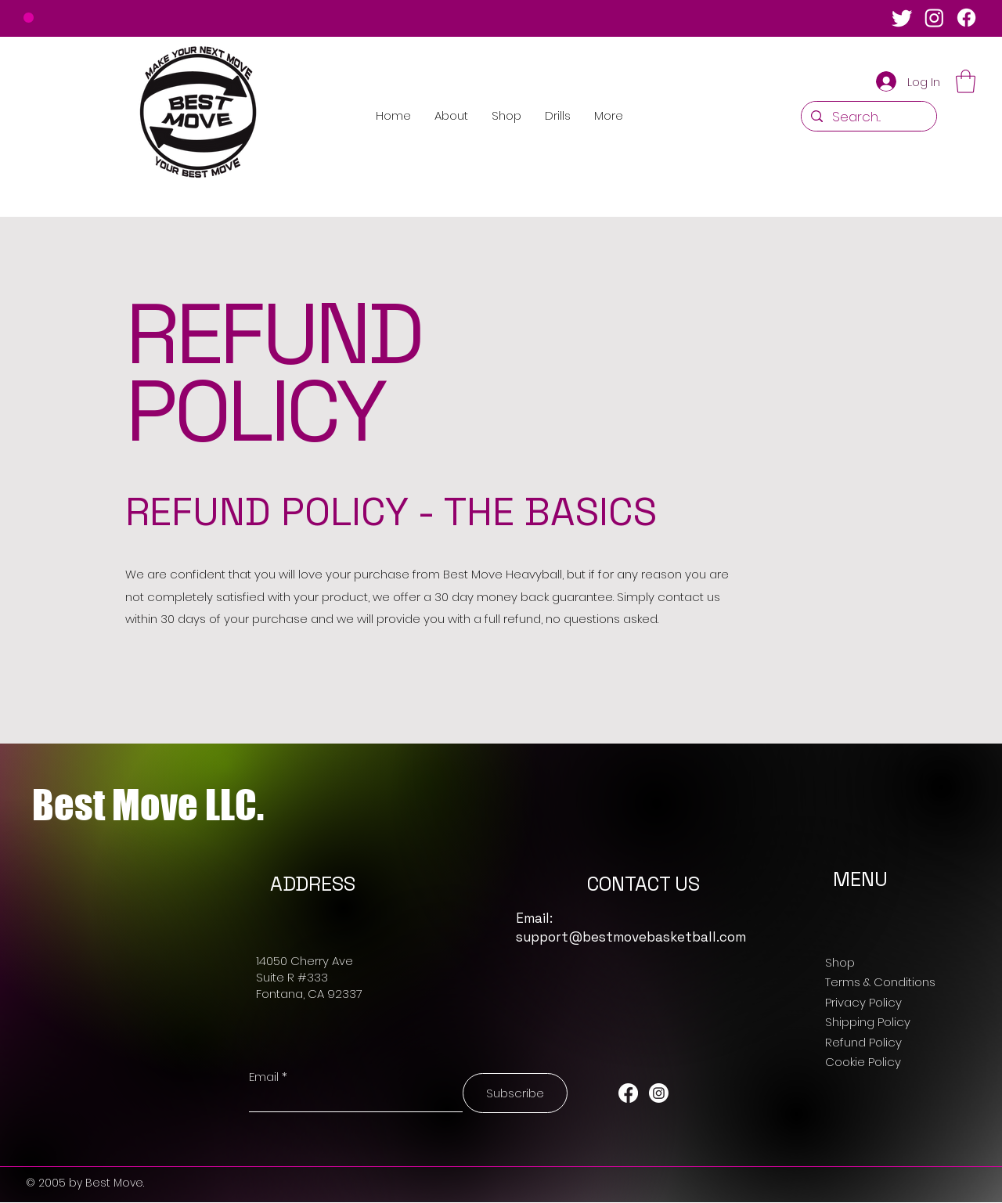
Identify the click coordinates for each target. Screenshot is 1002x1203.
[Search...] (867, 117)
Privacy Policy (863, 1002)
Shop (840, 962)
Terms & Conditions (880, 982)
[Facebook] (966, 17)
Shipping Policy (867, 1022)
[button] (965, 81)
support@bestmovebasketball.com (631, 936)
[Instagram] (934, 17)
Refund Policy (863, 1042)
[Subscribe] (515, 1093)
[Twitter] (902, 17)
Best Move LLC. (148, 805)
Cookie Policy (863, 1062)
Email (264, 1076)
